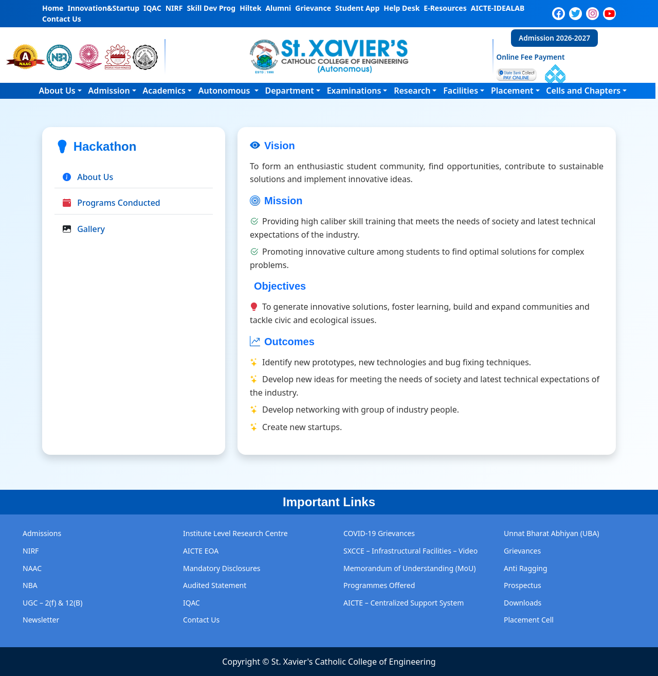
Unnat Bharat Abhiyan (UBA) (551, 533)
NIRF (31, 551)
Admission (109, 90)
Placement (512, 90)
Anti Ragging (525, 568)
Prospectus (522, 585)
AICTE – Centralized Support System (403, 603)
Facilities (460, 90)
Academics (164, 90)
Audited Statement (214, 585)
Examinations (354, 90)
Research (412, 90)
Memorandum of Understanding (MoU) (409, 568)
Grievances (522, 551)
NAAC (32, 568)
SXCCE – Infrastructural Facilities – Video (410, 551)
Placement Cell (529, 620)
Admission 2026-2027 (554, 38)
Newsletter (41, 620)
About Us (57, 90)
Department (289, 90)
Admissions (42, 533)
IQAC (191, 603)
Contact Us (201, 620)
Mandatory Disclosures (222, 568)
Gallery (91, 229)
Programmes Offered (379, 585)
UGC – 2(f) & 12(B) (52, 603)
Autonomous (225, 90)
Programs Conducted (118, 202)
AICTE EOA (200, 551)
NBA (30, 585)
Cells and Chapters (583, 90)
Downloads (522, 603)
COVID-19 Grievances (379, 533)
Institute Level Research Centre (235, 533)
